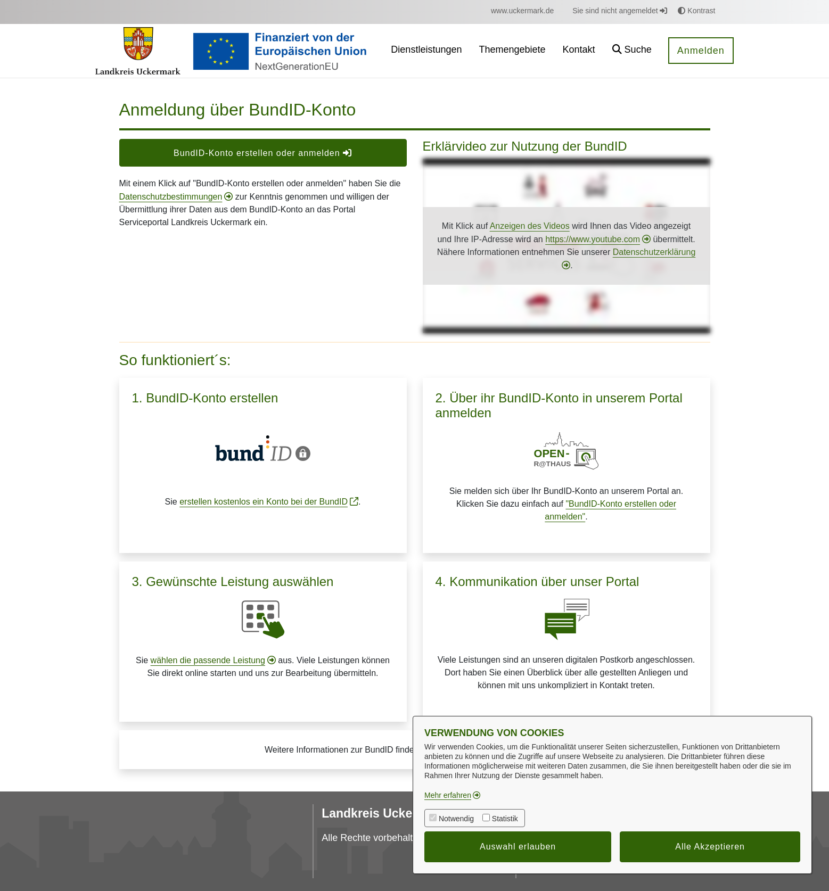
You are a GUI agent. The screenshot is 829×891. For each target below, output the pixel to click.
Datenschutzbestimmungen (171, 196)
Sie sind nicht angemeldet (619, 10)
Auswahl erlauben (518, 846)
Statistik (505, 818)
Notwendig (456, 818)
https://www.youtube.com (592, 239)
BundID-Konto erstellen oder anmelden (263, 153)
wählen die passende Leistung (208, 660)
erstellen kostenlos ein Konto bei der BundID (263, 501)
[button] (632, 51)
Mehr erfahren (447, 795)
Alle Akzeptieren (710, 846)
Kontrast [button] (696, 10)
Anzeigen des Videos (530, 225)
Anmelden (701, 50)
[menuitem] (522, 11)
